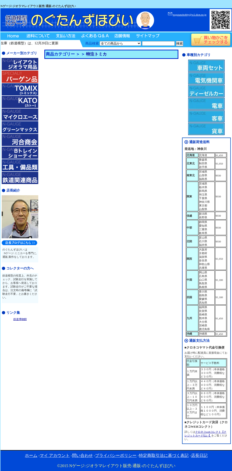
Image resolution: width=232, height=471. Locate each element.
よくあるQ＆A (94, 36)
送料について (38, 36)
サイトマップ (147, 36)
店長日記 (199, 455)
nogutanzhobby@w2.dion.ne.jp (189, 14)
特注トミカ (96, 54)
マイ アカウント (55, 455)
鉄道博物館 (20, 319)
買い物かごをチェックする (210, 40)
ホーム (31, 455)
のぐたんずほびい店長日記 (19, 242)
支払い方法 (65, 36)
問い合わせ (82, 455)
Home (11, 36)
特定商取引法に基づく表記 (164, 455)
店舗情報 (121, 36)
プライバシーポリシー (115, 455)
